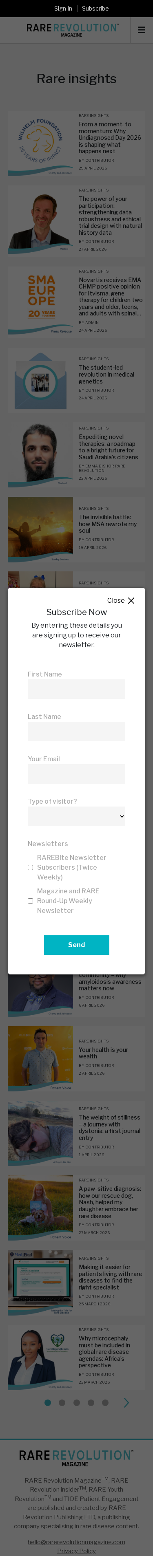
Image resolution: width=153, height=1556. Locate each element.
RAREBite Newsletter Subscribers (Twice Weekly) (71, 867)
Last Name (44, 717)
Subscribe (95, 8)
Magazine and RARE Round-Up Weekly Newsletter (68, 901)
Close (121, 601)
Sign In (63, 8)
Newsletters (48, 844)
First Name (45, 674)
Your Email (44, 759)
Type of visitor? (52, 801)
